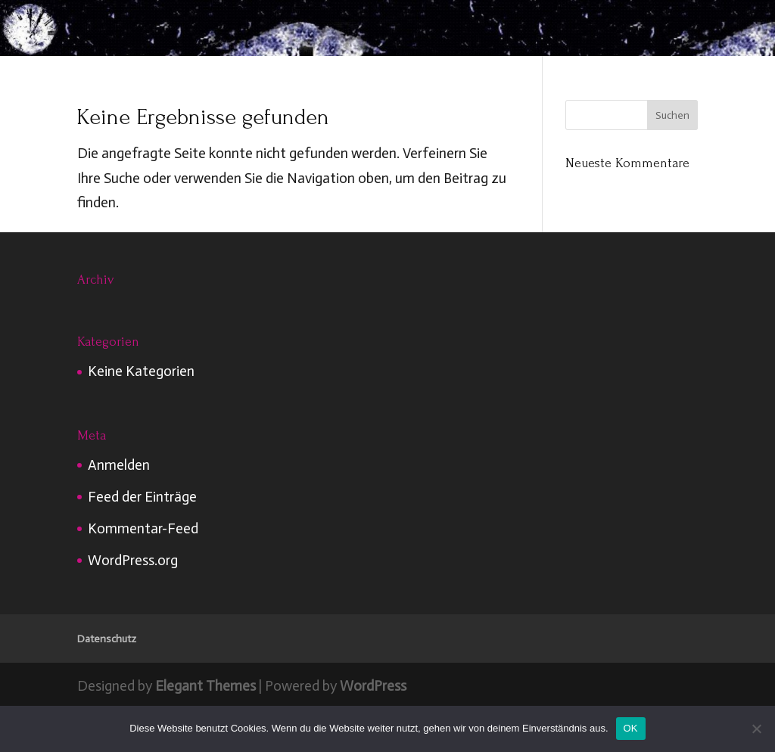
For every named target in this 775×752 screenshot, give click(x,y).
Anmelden (119, 465)
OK (631, 728)
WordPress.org (133, 560)
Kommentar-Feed (143, 528)
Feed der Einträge (142, 496)
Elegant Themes (205, 686)
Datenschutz (106, 638)
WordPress (373, 686)
